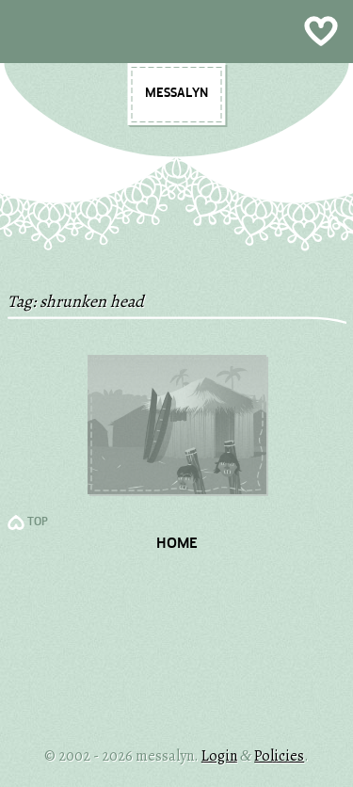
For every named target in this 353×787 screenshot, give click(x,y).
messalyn (176, 93)
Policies (279, 756)
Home (177, 544)
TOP (37, 522)
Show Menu (176, 31)
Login (219, 756)
